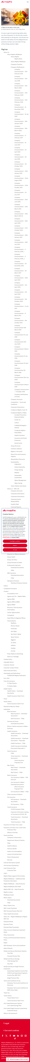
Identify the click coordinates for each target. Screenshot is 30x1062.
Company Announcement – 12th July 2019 (20, 79)
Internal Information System (12, 862)
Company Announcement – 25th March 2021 (21, 207)
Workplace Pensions (13, 581)
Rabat (5, 943)
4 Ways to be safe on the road (10, 27)
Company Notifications (17, 67)
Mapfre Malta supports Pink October (14, 876)
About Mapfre (15, 57)
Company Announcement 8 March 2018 (21, 384)
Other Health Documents (11, 914)
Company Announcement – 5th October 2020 (20, 299)
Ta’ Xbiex (13, 642)
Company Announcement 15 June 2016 (21, 335)
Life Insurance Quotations (11, 865)
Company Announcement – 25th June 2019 (21, 200)
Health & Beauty (12, 846)
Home (5, 699)
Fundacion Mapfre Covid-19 (19, 410)
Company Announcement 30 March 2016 (19, 370)
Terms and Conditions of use (12, 981)
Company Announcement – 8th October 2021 (20, 320)
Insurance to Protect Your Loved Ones (15, 827)
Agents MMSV (11, 605)
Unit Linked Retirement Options (13, 1003)
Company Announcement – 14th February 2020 (20, 93)
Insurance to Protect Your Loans (13, 825)
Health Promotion (19, 435)
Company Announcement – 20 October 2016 (20, 164)
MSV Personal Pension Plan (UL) (13, 911)
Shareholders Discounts (18, 459)
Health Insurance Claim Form (15, 696)
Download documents (17, 575)
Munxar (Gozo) (15, 626)
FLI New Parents (12, 683)
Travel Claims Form (12, 998)
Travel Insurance (12, 807)
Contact (6, 591)
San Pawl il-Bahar (16, 634)
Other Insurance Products (14, 794)
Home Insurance (12, 751)
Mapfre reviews (8, 892)
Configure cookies (15, 541)
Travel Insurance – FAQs (18, 822)
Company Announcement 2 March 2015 (21, 349)
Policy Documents (9, 935)
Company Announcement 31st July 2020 (21, 377)
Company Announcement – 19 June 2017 (20, 143)
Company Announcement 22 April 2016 (21, 363)
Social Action (18, 443)
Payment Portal (8, 924)
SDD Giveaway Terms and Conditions (14, 945)
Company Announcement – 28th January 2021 (21, 235)
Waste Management (20, 480)
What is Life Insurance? (10, 1013)
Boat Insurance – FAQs (17, 718)
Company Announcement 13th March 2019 (20, 328)
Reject (15, 545)
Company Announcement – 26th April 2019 (21, 221)
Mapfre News (18, 59)
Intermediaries (11, 621)
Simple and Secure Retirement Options (15, 951)
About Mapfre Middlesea (14, 54)
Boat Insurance (11, 711)
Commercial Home (12, 721)
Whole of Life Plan (12, 832)
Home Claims (7, 701)
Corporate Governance (17, 407)
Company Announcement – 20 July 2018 (20, 157)
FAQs (12, 570)
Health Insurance (12, 731)
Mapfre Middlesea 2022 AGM (12, 886)
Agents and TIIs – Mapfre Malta (16, 596)
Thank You (7, 993)
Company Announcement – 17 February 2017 (20, 136)
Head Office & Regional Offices (16, 618)
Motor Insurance (12, 775)
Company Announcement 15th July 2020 (20, 342)
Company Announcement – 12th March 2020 (20, 86)
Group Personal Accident (14, 562)
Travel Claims (8, 996)
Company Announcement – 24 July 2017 (20, 192)
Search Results (8, 948)
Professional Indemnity (14, 565)
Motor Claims (7, 898)
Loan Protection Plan (10, 868)
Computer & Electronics (14, 837)
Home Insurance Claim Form (15, 704)
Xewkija (13, 648)
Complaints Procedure (10, 588)
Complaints (10, 615)
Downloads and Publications (12, 673)
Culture (16, 422)
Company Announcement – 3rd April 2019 (20, 285)
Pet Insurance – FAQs (17, 804)
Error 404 (6, 678)
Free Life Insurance (9, 681)
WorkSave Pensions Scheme (19, 583)
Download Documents (17, 567)
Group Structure (15, 446)
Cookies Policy (8, 659)
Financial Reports (16, 507)
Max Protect (10, 765)
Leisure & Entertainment (14, 854)
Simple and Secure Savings (11, 959)
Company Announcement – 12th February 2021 (20, 72)
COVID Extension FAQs (17, 809)
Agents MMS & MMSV (13, 602)
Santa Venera (15, 637)
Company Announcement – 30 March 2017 (20, 271)
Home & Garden (12, 849)
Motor (23, 29)
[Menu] (28, 2)
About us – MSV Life (13, 489)
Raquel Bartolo (6, 29)
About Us (6, 52)
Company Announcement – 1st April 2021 (20, 150)
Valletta (13, 645)
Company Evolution (16, 64)
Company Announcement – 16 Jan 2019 (21, 114)
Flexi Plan (10, 953)
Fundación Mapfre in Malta (18, 413)
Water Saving (18, 483)
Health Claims (8, 689)
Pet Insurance (11, 797)
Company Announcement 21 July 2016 (21, 356)
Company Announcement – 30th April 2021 (21, 278)
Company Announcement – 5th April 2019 (20, 292)
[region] (15, 531)
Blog (20, 29)
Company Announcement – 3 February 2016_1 (20, 249)
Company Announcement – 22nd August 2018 (21, 178)
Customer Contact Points (11, 668)
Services (9, 860)
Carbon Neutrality (19, 467)
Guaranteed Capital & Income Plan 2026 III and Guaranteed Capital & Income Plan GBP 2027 (17, 973)
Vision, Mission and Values (18, 486)
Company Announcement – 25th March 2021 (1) (21, 214)
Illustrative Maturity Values (11, 706)
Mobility (16, 472)
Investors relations (16, 449)
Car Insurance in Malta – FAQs (20, 791)
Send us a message (13, 656)
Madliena (13, 623)
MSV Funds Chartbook (10, 908)
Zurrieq (13, 651)
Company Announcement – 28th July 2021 (21, 242)
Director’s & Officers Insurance (16, 554)
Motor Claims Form (9, 905)
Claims (6, 586)
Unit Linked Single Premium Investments (15, 1008)
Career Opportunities (13, 612)
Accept (15, 550)
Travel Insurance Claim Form (15, 1000)
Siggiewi (13, 640)
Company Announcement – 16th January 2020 (20, 121)
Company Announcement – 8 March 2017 (20, 313)
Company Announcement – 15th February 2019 (20, 100)
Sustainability (15, 462)
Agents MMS (11, 599)
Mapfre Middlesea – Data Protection (14, 884)
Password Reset (8, 921)
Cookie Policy (6, 537)
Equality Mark (15, 504)
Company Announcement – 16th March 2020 (20, 128)
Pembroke (14, 628)
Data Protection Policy (10, 670)
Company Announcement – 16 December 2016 (20, 107)
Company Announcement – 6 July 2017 (21, 306)
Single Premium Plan (13, 978)
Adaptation (17, 464)
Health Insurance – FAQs (18, 743)
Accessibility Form (12, 593)
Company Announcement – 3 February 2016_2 (20, 256)
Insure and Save (8, 835)
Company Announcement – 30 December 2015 (20, 264)
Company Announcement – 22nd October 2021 (21, 185)
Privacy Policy (15, 537)
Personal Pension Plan (13, 956)
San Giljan (14, 631)
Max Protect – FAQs (16, 772)
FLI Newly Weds (11, 686)
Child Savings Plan (12, 961)
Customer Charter (9, 665)
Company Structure (16, 399)
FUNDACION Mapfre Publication (16, 675)
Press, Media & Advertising (15, 654)
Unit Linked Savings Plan (14, 1005)
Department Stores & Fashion (16, 840)
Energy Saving (18, 470)
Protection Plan (11, 830)
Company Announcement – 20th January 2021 (21, 171)
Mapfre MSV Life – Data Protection (14, 889)
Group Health (11, 557)
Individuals (7, 709)
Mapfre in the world (16, 451)
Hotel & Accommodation (14, 851)
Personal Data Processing (11, 927)
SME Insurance (11, 573)
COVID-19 (17, 420)
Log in (5, 873)
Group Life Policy (12, 560)
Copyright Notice (9, 662)
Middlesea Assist (9, 895)
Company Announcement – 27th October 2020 (21, 228)
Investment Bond (12, 1010)
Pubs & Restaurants (13, 857)
